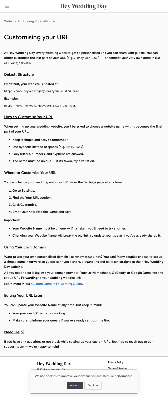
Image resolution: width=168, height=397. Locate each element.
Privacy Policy (115, 362)
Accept (75, 386)
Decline (93, 386)
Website (10, 21)
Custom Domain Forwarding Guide (56, 284)
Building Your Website (38, 21)
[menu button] (7, 6)
